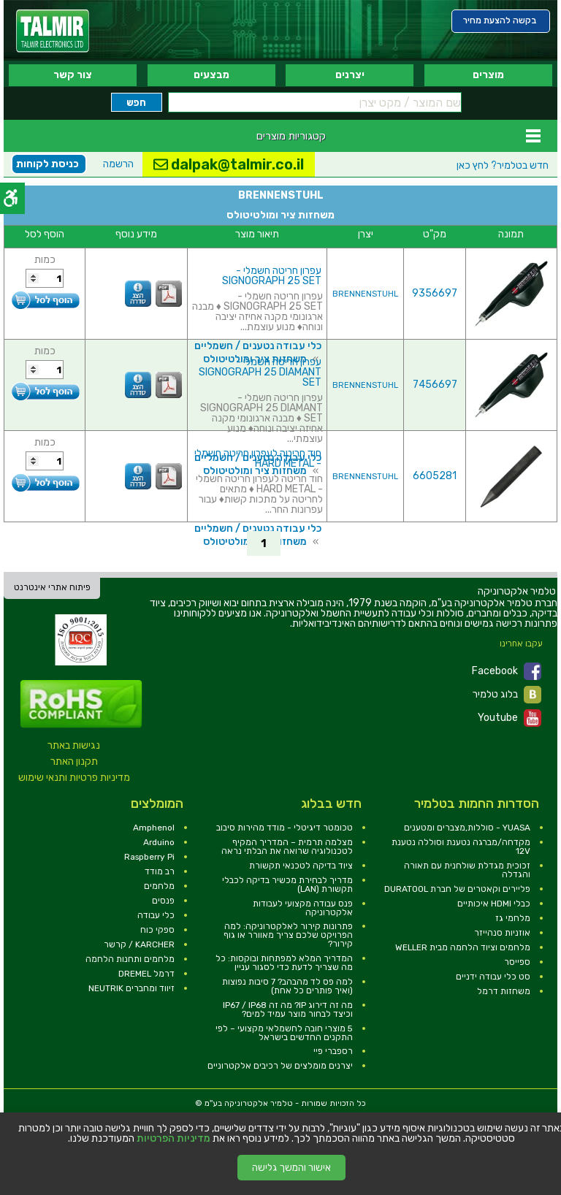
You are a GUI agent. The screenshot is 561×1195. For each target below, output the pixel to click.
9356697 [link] (434, 293)
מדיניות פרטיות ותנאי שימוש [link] (74, 777)
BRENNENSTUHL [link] (365, 294)
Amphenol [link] (154, 827)
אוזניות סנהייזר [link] (502, 933)
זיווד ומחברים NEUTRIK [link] (131, 988)
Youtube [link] (509, 718)
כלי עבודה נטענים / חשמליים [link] (257, 346)
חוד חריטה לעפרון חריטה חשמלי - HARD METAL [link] (257, 458)
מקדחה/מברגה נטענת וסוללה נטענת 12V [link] (461, 846)
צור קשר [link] (72, 75)
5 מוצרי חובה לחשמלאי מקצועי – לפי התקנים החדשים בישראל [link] (284, 1032)
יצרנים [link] (350, 75)
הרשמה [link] (118, 164)
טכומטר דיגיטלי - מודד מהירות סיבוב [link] (284, 827)
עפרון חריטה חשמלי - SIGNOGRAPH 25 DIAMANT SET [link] (260, 372)
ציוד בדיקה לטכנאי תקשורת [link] (301, 865)
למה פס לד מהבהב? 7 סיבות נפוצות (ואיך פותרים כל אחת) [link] (287, 986)
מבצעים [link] (211, 75)
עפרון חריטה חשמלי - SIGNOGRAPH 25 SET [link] (271, 275)
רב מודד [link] (160, 871)
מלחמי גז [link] (512, 918)
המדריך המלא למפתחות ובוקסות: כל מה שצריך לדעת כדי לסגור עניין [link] (284, 962)
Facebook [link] (506, 671)
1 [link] (264, 543)
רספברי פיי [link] (333, 1051)
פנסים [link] (163, 901)
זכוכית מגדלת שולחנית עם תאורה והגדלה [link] (467, 869)
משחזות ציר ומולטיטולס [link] (255, 471)
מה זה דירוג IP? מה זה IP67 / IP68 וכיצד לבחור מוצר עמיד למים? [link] (288, 1009)
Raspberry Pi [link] (149, 857)
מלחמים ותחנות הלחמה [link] (130, 959)
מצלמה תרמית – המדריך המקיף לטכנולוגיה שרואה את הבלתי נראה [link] (287, 846)
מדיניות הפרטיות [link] (173, 1139)
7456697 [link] (435, 384)
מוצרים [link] (488, 75)
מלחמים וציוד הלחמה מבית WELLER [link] (462, 947)
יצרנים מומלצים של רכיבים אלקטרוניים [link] (280, 1066)
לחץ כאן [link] (503, 165)
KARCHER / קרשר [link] (139, 944)
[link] (53, 31)
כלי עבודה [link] (156, 915)
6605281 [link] (435, 476)
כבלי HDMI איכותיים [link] (493, 903)
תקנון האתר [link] (74, 761)
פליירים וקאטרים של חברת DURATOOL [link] (457, 889)
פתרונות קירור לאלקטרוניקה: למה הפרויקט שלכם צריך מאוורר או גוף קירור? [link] (288, 935)
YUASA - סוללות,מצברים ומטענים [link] (467, 827)
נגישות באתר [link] (73, 745)
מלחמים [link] (159, 886)
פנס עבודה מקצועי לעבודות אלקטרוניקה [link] (303, 907)
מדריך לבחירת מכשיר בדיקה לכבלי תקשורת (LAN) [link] (287, 884)
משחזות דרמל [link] (503, 991)
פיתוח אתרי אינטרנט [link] (52, 587)
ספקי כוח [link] (157, 930)
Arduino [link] (159, 842)
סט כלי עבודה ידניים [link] (493, 976)
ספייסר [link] (517, 962)
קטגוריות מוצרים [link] (291, 135)
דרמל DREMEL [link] (146, 974)
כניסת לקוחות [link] (47, 164)
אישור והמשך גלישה (291, 1167)
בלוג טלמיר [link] (507, 694)
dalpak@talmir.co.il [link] (228, 164)
